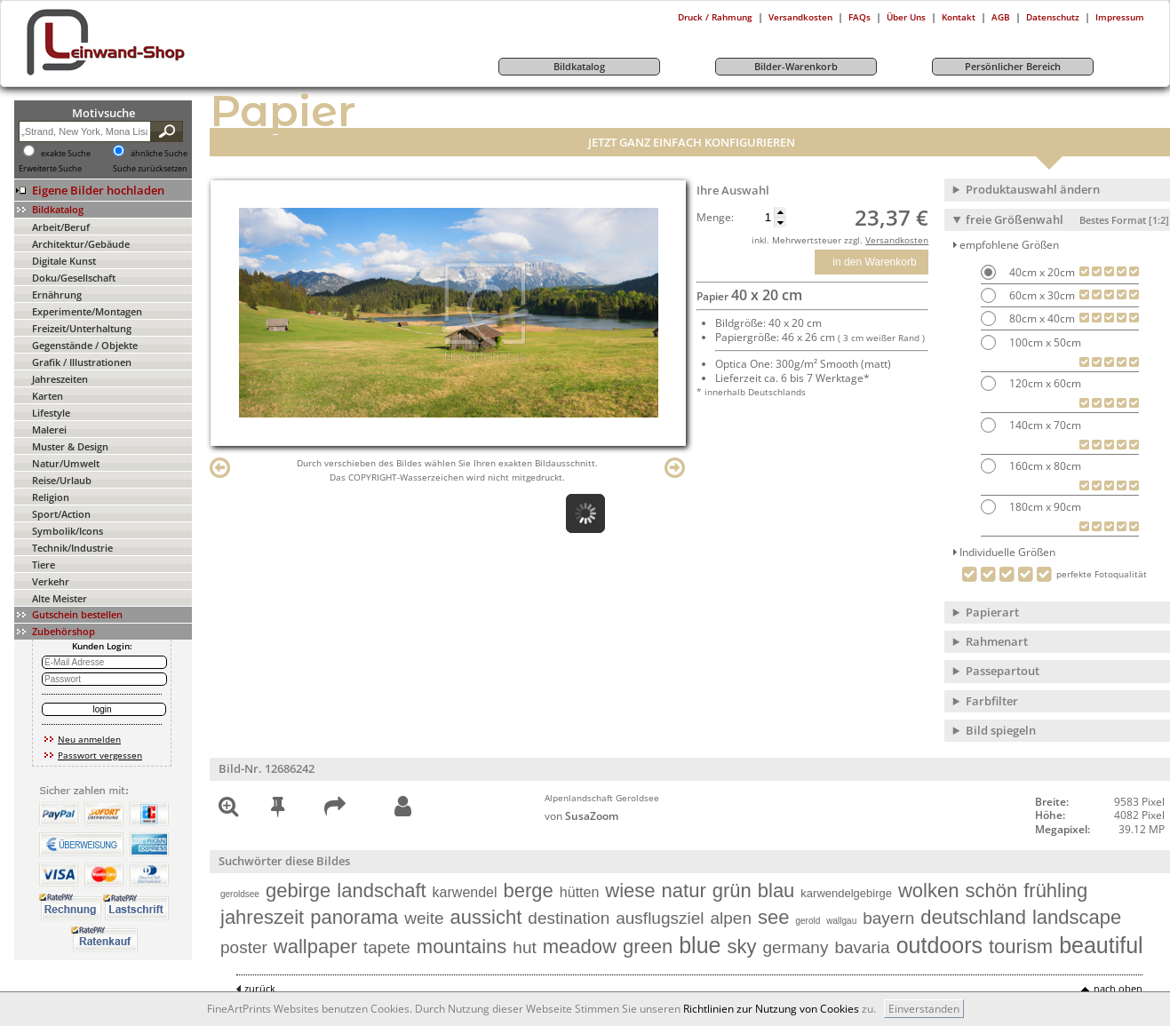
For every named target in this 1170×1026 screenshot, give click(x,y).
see (773, 917)
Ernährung (57, 294)
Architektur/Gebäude (81, 244)
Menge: (715, 218)
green (648, 946)
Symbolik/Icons (67, 530)
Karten (47, 395)
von (581, 815)
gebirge (298, 890)
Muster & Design (70, 446)
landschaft (381, 890)
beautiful (1101, 945)
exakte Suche (66, 153)
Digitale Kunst (64, 260)
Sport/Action (61, 514)
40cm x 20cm (1041, 272)
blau (776, 890)
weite (423, 918)
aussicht (486, 917)
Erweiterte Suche (50, 168)
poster (243, 947)
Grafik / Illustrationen (81, 362)
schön (991, 890)
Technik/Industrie (72, 547)
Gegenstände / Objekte (85, 345)
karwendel (465, 892)
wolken (928, 890)
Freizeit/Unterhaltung (81, 328)
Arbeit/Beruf (61, 227)
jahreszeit (262, 917)
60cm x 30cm (1041, 295)
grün (732, 890)
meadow (580, 946)
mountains (462, 946)
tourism (1021, 946)
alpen (731, 918)
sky (741, 946)
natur (684, 890)
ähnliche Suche (159, 153)
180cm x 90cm (1044, 506)
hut (524, 947)
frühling (1055, 890)
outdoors (939, 945)
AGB (1000, 17)
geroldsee (239, 894)
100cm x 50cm (1044, 342)
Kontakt (958, 17)
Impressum (1119, 17)
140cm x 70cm (1044, 425)
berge (528, 890)
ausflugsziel (660, 918)
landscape (1076, 917)
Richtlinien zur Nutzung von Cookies (771, 1008)
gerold (807, 921)
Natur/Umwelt (65, 463)
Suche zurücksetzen (150, 168)
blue (699, 945)
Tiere (43, 564)
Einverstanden (923, 1008)
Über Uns (906, 17)
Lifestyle (51, 412)
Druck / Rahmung (715, 17)
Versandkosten (800, 17)
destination (568, 918)
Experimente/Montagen (87, 311)
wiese (630, 890)
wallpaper (315, 946)
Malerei (49, 429)
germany (795, 947)
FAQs (859, 17)
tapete (386, 947)
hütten (579, 892)
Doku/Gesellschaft (73, 277)
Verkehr (50, 581)
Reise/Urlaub (62, 480)
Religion (50, 497)
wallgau (841, 921)
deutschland (973, 917)
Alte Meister (59, 598)
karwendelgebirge (846, 893)
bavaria (861, 947)
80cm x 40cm (1041, 318)
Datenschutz (1052, 17)
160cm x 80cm (1044, 465)
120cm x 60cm (1044, 383)
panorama (354, 917)
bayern (888, 918)
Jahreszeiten (60, 379)
